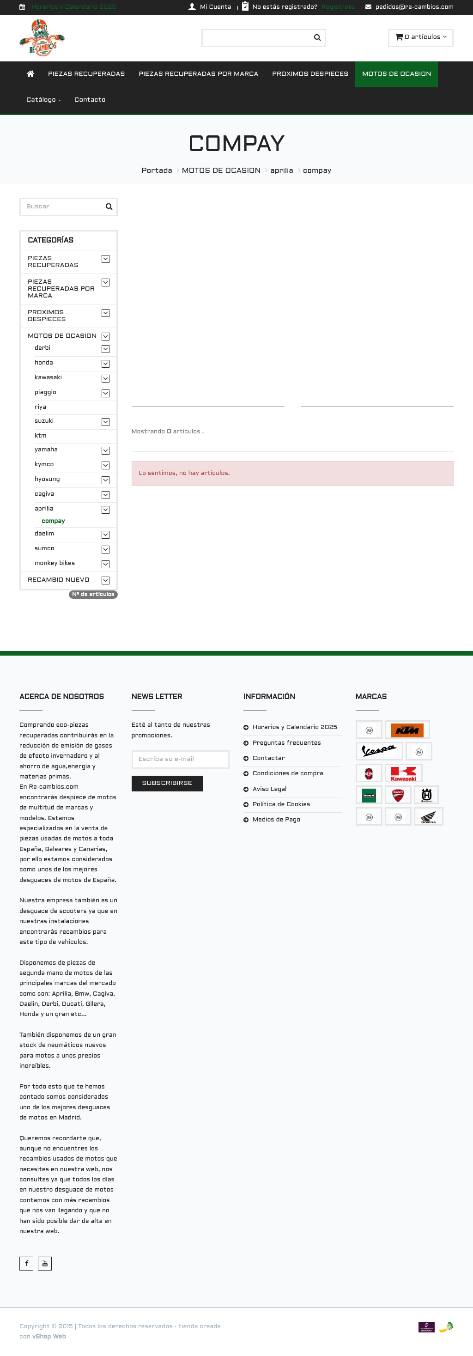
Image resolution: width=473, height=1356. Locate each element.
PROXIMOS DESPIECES (310, 74)
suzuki (44, 421)
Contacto (90, 100)
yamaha (46, 450)
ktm (41, 436)
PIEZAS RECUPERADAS (86, 74)
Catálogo (41, 100)
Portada (156, 170)
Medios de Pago (276, 820)
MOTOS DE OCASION (396, 74)
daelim (44, 534)
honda (44, 363)
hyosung (47, 479)
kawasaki (48, 378)
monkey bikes (55, 563)
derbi (42, 348)
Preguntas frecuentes (287, 743)
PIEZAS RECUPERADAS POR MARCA (199, 74)
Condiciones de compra (288, 774)
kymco (44, 465)
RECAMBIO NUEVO (59, 580)
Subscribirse (167, 783)
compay (317, 170)
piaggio (45, 392)
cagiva (44, 494)
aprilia (281, 170)
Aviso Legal (269, 789)
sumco (45, 549)
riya (40, 407)
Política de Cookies (281, 805)
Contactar (269, 758)
